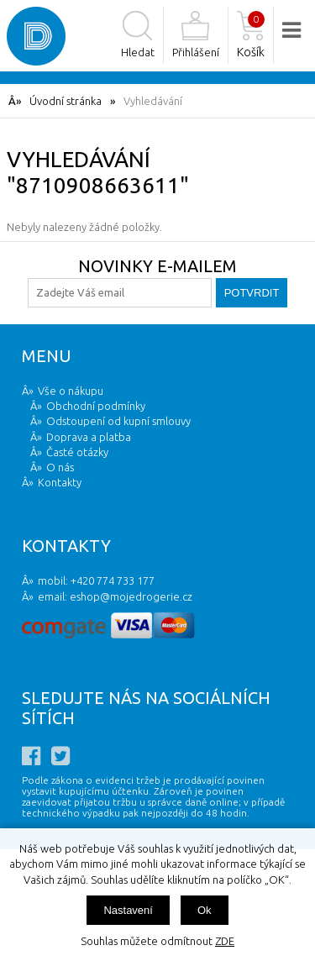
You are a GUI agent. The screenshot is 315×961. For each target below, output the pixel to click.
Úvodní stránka (65, 101)
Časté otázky (77, 452)
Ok (204, 910)
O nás (60, 467)
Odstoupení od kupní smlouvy (118, 421)
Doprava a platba (88, 437)
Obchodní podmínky (95, 406)
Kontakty (59, 482)
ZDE (224, 941)
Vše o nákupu (70, 390)
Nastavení (128, 910)
